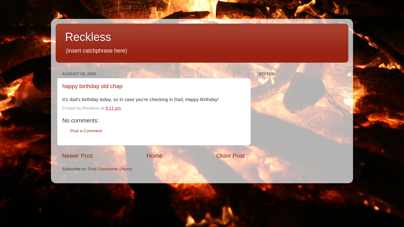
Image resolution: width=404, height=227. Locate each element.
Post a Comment (86, 130)
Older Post (230, 155)
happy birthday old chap (92, 86)
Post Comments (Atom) (110, 169)
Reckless (88, 37)
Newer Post (77, 155)
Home (154, 155)
